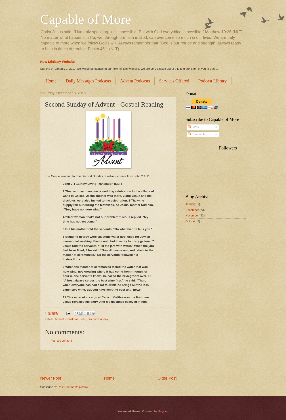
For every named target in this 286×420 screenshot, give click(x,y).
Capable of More (85, 19)
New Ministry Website (57, 61)
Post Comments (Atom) (73, 387)
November (192, 215)
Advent (59, 319)
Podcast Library (212, 80)
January (190, 204)
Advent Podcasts (135, 80)
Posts (193, 127)
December (192, 210)
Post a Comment (61, 340)
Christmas (71, 319)
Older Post (167, 378)
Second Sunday (98, 319)
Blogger (163, 411)
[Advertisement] (108, 363)
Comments (196, 134)
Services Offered (174, 80)
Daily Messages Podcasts (88, 80)
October (190, 221)
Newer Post (50, 378)
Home (51, 80)
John (83, 319)
